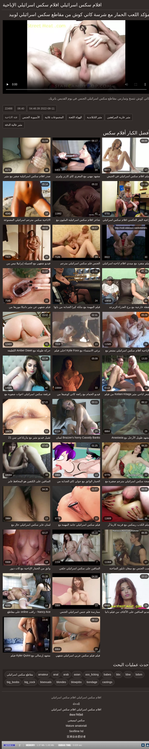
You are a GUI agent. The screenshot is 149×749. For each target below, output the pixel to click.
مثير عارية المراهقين (117, 117)
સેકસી (74, 704)
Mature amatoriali (74, 725)
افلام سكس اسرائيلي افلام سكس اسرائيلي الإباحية (50, 4)
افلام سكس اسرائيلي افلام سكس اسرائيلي (74, 709)
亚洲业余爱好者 (74, 736)
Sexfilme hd (74, 731)
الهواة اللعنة (73, 117)
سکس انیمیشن (74, 720)
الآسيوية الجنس (29, 117)
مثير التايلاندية (92, 117)
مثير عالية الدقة (12, 124)
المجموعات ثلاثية (52, 117)
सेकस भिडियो (74, 714)
